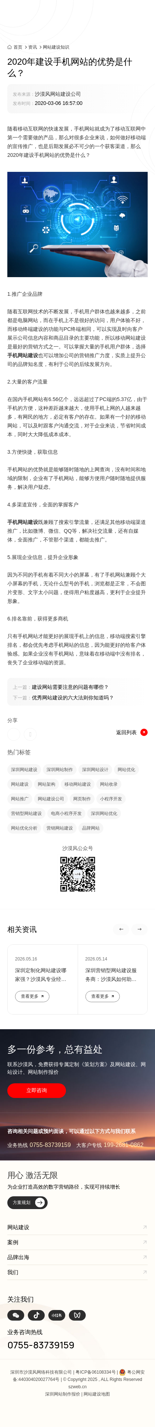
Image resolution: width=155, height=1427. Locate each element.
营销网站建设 (60, 828)
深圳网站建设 (24, 769)
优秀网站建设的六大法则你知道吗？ (63, 698)
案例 (12, 1242)
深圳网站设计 (95, 769)
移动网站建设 (77, 784)
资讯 (32, 47)
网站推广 (20, 798)
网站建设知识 (56, 47)
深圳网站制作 (60, 769)
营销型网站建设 (26, 813)
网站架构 (46, 784)
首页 (18, 47)
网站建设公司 (51, 798)
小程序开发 (111, 798)
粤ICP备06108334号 (95, 1372)
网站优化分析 (24, 828)
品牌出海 (18, 1257)
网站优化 (126, 769)
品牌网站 (91, 828)
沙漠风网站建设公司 (58, 94)
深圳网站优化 (104, 813)
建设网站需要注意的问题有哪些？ (61, 687)
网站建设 (20, 784)
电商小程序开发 (66, 813)
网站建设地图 (97, 1394)
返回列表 (132, 732)
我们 (12, 1272)
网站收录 (109, 784)
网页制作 (82, 798)
